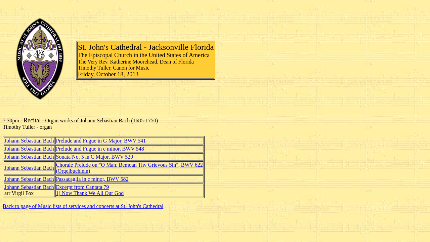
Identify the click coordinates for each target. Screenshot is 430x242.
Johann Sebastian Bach (29, 141)
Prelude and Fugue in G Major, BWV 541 (101, 141)
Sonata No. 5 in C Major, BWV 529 (94, 157)
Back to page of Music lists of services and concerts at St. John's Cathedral (83, 206)
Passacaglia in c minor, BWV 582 (92, 179)
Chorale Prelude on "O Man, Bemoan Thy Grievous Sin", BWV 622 (129, 165)
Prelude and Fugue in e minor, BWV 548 (100, 149)
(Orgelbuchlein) (73, 171)
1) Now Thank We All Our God (90, 193)
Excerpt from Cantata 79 (82, 187)
